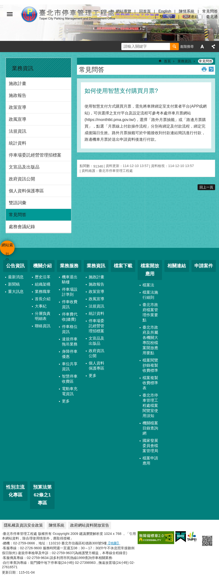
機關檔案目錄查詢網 (150, 428)
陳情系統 (186, 11)
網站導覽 (123, 11)
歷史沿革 (42, 277)
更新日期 (9, 572)
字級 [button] (202, 46)
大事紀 (41, 306)
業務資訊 (22, 68)
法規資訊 (17, 131)
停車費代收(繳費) (69, 316)
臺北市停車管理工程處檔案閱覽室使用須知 (150, 405)
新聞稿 (14, 284)
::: (3, 56)
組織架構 (42, 284)
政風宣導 (17, 119)
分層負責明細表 (42, 316)
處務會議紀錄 (22, 226)
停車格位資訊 (69, 329)
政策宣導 (17, 107)
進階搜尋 (187, 46)
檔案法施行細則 (150, 294)
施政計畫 (17, 83)
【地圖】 (113, 543)
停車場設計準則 (69, 292)
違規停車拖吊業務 (69, 341)
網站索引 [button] (10, 14)
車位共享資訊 (69, 366)
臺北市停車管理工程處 (68, 14)
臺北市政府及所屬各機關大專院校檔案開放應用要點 (150, 340)
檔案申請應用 (150, 460)
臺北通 (212, 17)
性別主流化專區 (15, 491)
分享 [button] (213, 46)
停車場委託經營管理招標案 (35, 155)
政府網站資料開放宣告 (89, 525)
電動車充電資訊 (69, 391)
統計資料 (17, 143)
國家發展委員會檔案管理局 (150, 445)
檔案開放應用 (150, 269)
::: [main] (78, 56)
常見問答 (210, 11)
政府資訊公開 (22, 179)
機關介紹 (42, 265)
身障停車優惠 (69, 354)
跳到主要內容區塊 (2, 2)
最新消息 (16, 277)
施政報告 (17, 95)
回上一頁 (206, 187)
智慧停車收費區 (69, 378)
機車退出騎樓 (69, 279)
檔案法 (148, 285)
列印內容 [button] (204, 69)
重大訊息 (16, 291)
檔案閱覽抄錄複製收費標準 (150, 365)
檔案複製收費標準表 (150, 383)
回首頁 (145, 11)
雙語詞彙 (167, 17)
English (164, 11)
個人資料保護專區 (26, 190)
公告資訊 (15, 265)
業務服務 (69, 265)
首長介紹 (42, 299)
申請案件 (203, 265)
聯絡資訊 (42, 326)
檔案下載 (123, 265)
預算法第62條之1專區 (42, 494)
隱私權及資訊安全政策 (23, 525)
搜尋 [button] (174, 46)
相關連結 (190, 17)
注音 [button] (211, 69)
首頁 (167, 61)
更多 (66, 401)
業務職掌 (42, 291)
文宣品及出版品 (24, 167)
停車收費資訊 (69, 304)
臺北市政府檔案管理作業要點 (150, 312)
